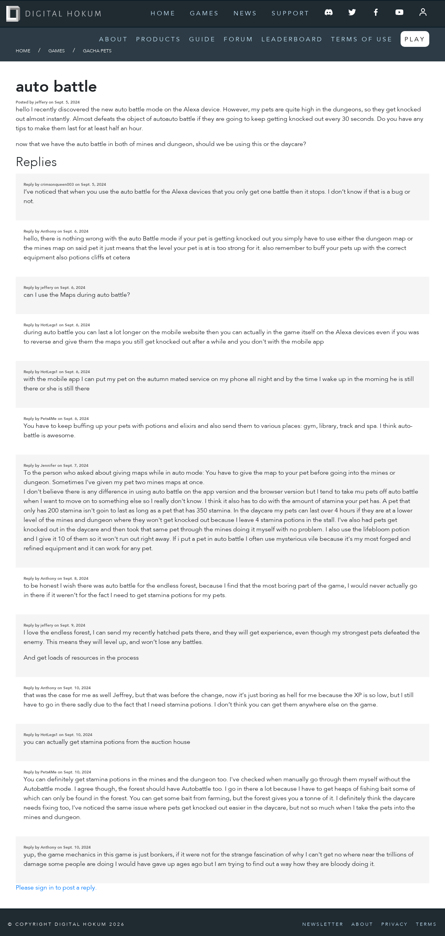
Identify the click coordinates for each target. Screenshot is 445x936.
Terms (426, 924)
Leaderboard (292, 40)
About (113, 40)
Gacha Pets (97, 51)
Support (291, 14)
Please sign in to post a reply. (56, 888)
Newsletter (323, 924)
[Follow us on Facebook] (376, 13)
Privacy (394, 924)
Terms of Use (362, 40)
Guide (202, 40)
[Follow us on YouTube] (399, 13)
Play (415, 40)
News (245, 14)
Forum (239, 40)
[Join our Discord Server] (329, 13)
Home (163, 14)
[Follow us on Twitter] (352, 13)
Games (204, 14)
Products (158, 40)
